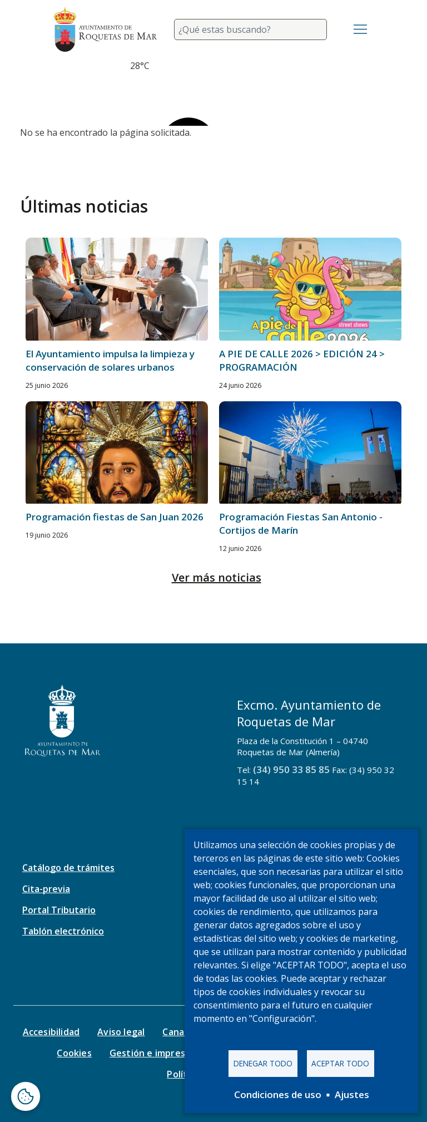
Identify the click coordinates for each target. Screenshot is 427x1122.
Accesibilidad (51, 1032)
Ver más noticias (216, 577)
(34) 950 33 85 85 (291, 769)
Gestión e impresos (153, 1053)
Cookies (74, 1053)
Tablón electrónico (63, 931)
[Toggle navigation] (360, 29)
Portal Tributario (59, 910)
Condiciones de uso (277, 1094)
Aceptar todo (340, 1063)
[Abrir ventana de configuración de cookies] (25, 1096)
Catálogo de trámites (68, 868)
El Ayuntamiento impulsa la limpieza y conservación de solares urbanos (110, 360)
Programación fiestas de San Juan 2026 (114, 516)
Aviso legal (121, 1032)
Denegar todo (263, 1063)
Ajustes (352, 1094)
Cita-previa (46, 889)
